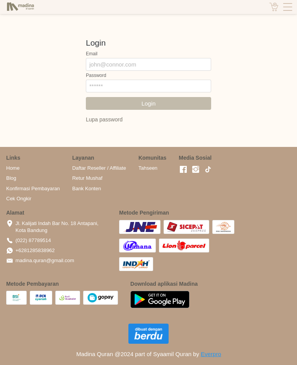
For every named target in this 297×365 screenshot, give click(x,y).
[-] (183, 170)
